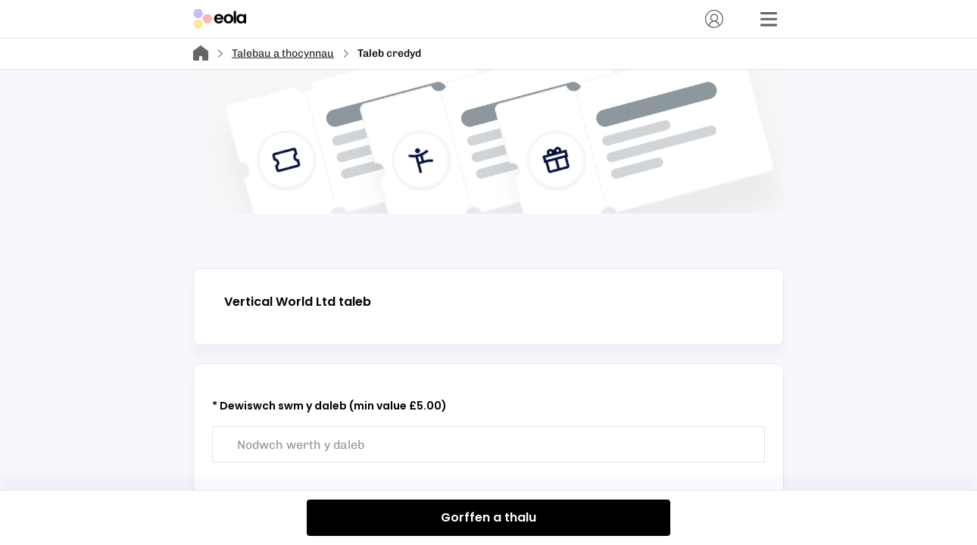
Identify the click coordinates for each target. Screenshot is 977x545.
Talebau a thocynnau (283, 53)
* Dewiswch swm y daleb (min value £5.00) (329, 405)
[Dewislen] (769, 19)
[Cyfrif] (714, 19)
